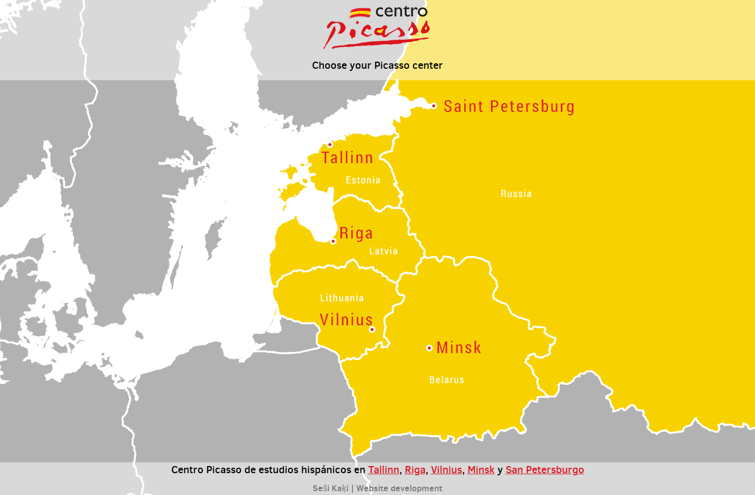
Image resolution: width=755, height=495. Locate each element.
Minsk (481, 469)
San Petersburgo (545, 469)
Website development (399, 488)
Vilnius (446, 469)
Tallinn (383, 469)
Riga (415, 469)
